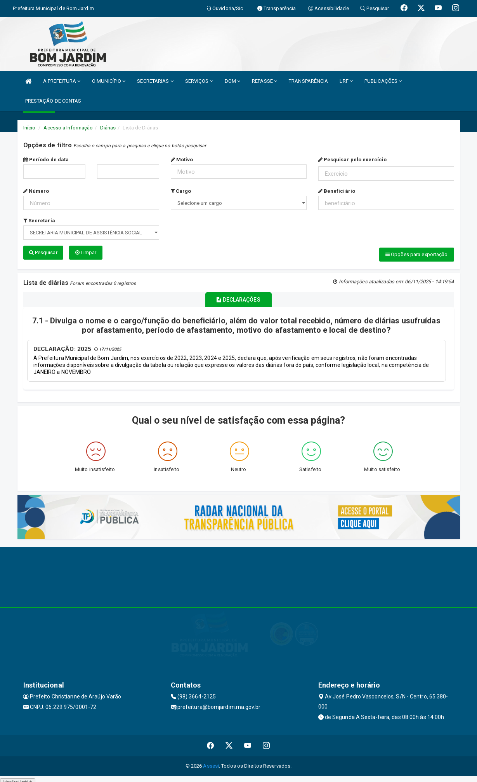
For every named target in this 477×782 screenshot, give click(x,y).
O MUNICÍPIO (108, 81)
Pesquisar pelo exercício (352, 159)
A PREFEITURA (61, 81)
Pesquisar (43, 252)
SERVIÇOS (199, 81)
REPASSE (264, 81)
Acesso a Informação (68, 128)
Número (36, 191)
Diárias (108, 128)
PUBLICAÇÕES (383, 81)
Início (29, 128)
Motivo (182, 159)
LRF (346, 81)
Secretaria (39, 220)
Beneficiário (336, 191)
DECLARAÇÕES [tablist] (238, 298)
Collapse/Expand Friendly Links (17, 778)
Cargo (181, 191)
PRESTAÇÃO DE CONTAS (53, 101)
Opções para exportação (416, 254)
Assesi (211, 763)
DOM (233, 81)
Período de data (46, 159)
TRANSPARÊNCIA (308, 81)
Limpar (86, 252)
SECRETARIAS (155, 81)
